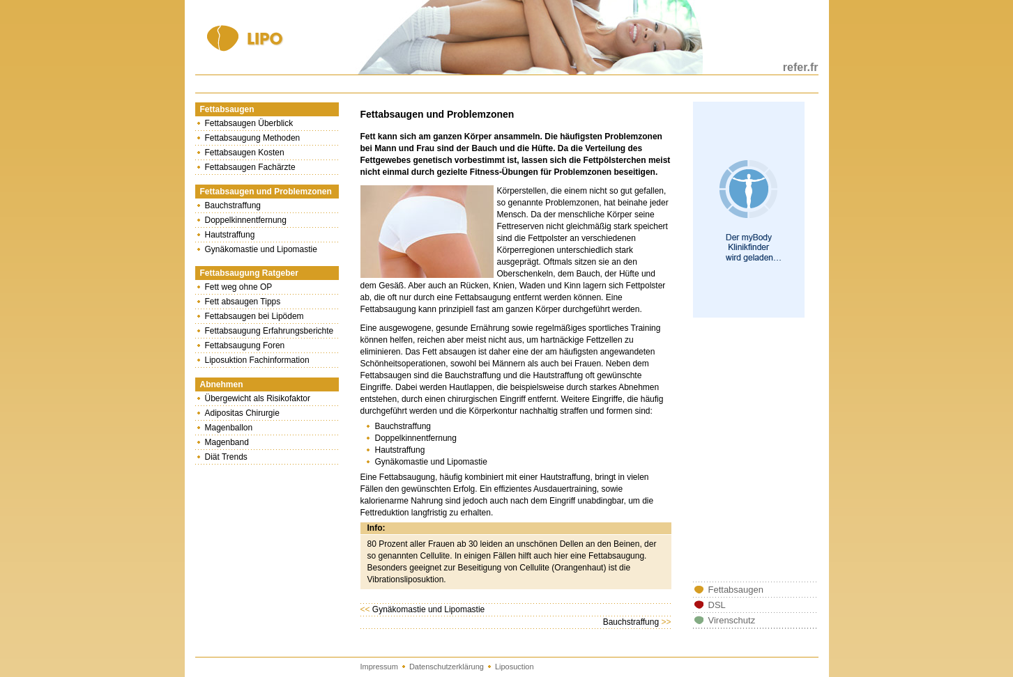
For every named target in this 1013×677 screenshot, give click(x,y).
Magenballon (229, 428)
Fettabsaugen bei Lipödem (254, 316)
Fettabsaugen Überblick (249, 123)
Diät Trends (226, 457)
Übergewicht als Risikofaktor (257, 398)
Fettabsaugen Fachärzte (250, 167)
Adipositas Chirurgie (242, 413)
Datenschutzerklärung (446, 666)
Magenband (227, 442)
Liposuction (514, 666)
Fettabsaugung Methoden (252, 138)
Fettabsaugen (227, 109)
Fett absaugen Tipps (243, 301)
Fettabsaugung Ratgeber (249, 273)
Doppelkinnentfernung (246, 220)
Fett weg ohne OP (239, 287)
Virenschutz (732, 620)
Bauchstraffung (233, 205)
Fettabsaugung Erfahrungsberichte (269, 331)
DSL (717, 605)
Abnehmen (221, 384)
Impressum (379, 666)
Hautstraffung (230, 235)
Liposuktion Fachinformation (257, 360)
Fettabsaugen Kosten (244, 152)
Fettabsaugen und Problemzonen (266, 191)
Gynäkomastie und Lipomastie (261, 249)
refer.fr (800, 67)
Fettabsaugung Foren (245, 345)
